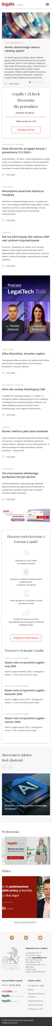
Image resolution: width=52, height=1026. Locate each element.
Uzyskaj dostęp (26, 130)
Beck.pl (31, 989)
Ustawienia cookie (35, 1009)
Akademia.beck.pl (35, 1005)
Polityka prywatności (10, 1023)
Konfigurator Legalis (36, 985)
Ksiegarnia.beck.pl (35, 1001)
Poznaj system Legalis (26, 638)
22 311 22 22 (14, 985)
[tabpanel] (26, 50)
